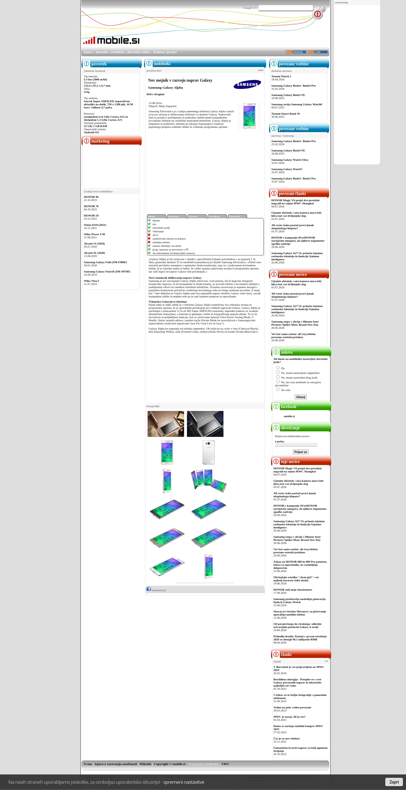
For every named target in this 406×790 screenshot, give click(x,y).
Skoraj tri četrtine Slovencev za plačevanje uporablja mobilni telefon (299, 613)
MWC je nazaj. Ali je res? (289, 716)
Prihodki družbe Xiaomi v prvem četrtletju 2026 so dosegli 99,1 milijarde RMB (300, 638)
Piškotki (145, 764)
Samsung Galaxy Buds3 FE (288, 94)
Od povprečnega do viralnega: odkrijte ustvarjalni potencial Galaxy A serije (297, 625)
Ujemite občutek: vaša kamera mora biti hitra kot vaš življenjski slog (296, 214)
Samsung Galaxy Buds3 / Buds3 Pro (293, 178)
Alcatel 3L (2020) (94, 252)
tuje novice (286, 461)
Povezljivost (214, 216)
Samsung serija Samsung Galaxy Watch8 (296, 104)
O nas (88, 764)
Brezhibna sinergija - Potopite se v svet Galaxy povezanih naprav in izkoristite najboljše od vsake (297, 682)
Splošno (151, 216)
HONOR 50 (91, 215)
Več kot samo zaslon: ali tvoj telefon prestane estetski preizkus (293, 335)
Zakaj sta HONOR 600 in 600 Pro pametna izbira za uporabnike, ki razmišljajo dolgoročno (300, 564)
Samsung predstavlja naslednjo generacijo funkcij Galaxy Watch (299, 600)
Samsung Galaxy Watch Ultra (289, 159)
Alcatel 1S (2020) (94, 243)
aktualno (102, 52)
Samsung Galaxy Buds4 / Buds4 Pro (293, 85)
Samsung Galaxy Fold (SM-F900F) (105, 262)
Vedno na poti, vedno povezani (292, 707)
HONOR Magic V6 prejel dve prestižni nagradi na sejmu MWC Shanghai (295, 202)
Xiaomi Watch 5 (281, 76)
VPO (224, 764)
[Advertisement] (357, 85)
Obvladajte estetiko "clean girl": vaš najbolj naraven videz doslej (296, 579)
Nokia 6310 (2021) (95, 224)
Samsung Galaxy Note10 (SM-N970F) (107, 271)
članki (282, 654)
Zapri (394, 782)
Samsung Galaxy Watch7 (286, 169)
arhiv (261, 70)
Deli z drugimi (155, 94)
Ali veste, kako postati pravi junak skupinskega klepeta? (292, 226)
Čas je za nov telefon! (286, 738)
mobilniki (117, 52)
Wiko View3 (91, 280)
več (326, 661)
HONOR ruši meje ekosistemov (292, 589)
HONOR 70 (91, 206)
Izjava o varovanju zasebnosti (116, 764)
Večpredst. (193, 216)
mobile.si (289, 416)
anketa (282, 352)
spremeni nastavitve (183, 782)
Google (247, 7)
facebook (284, 406)
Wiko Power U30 (94, 234)
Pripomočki (234, 216)
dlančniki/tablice (139, 52)
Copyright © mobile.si (170, 764)
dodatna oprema (165, 52)
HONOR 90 (91, 196)
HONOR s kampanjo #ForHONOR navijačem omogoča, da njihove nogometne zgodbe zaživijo (297, 240)
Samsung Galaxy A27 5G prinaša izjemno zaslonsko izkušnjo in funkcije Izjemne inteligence (297, 256)
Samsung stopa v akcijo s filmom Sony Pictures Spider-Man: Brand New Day (295, 323)
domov (88, 52)
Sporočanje (173, 216)
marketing (341, 2)
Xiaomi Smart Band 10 (285, 113)
